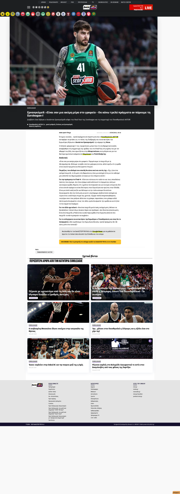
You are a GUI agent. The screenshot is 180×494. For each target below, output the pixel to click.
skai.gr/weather (138, 396)
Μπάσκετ (93, 393)
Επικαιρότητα (94, 400)
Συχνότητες (51, 391)
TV (93, 2)
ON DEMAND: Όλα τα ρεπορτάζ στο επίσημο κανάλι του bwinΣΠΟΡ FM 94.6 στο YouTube (88, 244)
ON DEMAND (114, 2)
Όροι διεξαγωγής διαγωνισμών (57, 408)
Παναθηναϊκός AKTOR (109, 139)
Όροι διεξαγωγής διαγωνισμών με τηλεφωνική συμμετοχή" (57, 418)
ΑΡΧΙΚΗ (43, 2)
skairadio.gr (136, 393)
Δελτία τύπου (52, 393)
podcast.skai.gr (137, 398)
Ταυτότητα (51, 422)
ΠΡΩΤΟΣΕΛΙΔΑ (82, 2)
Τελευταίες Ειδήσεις (96, 410)
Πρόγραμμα (51, 389)
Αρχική (93, 389)
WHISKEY (137, 426)
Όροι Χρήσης (52, 400)
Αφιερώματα (94, 415)
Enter (92, 405)
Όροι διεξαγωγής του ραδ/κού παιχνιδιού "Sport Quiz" (57, 415)
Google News (97, 233)
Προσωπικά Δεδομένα (54, 403)
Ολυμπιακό (86, 156)
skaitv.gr (135, 391)
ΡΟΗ (72, 2)
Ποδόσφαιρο (94, 391)
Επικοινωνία (51, 396)
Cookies (50, 405)
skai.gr (135, 389)
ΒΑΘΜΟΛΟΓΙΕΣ (103, 2)
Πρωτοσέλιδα (95, 408)
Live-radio (94, 419)
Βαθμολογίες (94, 403)
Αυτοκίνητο (94, 396)
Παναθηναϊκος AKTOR (44, 254)
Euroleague (31, 110)
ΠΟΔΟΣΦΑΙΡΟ (53, 2)
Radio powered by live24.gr (147, 426)
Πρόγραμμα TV (95, 417)
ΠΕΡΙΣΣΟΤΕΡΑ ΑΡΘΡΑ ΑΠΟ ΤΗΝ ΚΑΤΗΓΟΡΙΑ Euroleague (56, 263)
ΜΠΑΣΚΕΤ (64, 2)
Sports (93, 398)
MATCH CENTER (126, 2)
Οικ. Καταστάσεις (53, 398)
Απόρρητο (176, 492)
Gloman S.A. (131, 426)
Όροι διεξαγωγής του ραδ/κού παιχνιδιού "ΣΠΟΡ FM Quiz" (57, 411)
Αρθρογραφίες (95, 412)
